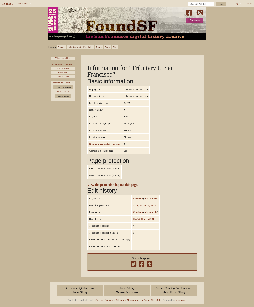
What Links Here (63, 58)
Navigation (23, 3)
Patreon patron (63, 96)
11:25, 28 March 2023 (143, 219)
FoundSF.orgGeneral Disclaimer (127, 290)
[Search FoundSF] (201, 4)
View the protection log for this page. (112, 185)
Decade (61, 47)
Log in (249, 3)
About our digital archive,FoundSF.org (80, 290)
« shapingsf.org (62, 36)
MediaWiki (180, 300)
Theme (99, 47)
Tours (107, 47)
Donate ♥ (195, 20)
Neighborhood (74, 47)
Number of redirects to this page (104, 144)
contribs (153, 198)
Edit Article (63, 72)
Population (88, 47)
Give (115, 47)
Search (221, 4)
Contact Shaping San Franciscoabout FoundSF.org (174, 290)
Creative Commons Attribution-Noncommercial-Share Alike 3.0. (128, 300)
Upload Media (63, 76)
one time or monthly (63, 87)
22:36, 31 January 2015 (144, 205)
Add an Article (63, 68)
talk (146, 198)
